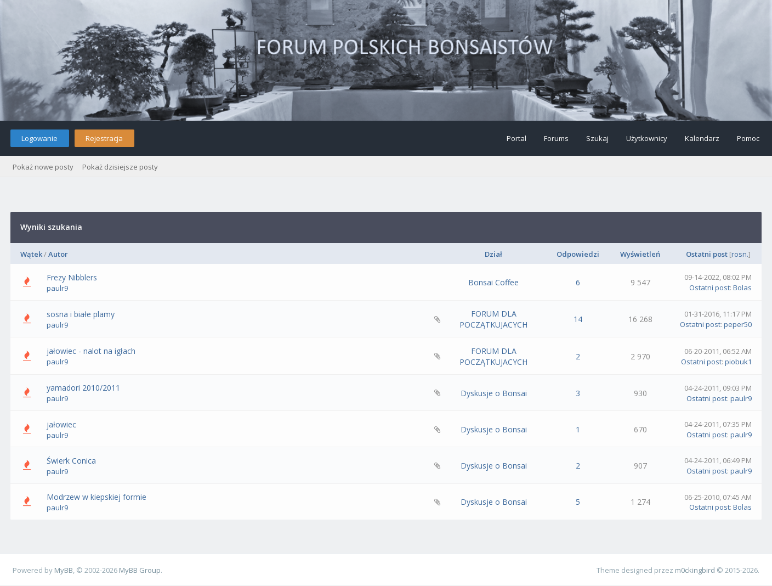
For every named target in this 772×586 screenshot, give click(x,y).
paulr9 (57, 288)
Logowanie (39, 138)
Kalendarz (702, 138)
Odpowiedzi (578, 254)
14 (578, 319)
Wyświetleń (640, 254)
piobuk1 (738, 362)
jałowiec (61, 424)
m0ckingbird (695, 570)
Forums (556, 138)
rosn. (739, 254)
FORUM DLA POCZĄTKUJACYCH (493, 319)
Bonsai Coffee (493, 282)
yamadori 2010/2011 (83, 387)
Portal (516, 138)
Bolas (742, 287)
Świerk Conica (71, 460)
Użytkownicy (646, 138)
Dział (493, 254)
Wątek (31, 254)
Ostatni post (707, 254)
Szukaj (597, 138)
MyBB (63, 570)
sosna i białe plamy (81, 314)
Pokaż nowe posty (43, 167)
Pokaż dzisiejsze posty (120, 167)
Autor (58, 254)
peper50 (738, 324)
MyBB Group (140, 570)
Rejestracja (104, 138)
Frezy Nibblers (72, 277)
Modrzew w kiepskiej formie (96, 497)
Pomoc (748, 138)
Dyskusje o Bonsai (494, 393)
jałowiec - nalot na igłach (91, 351)
